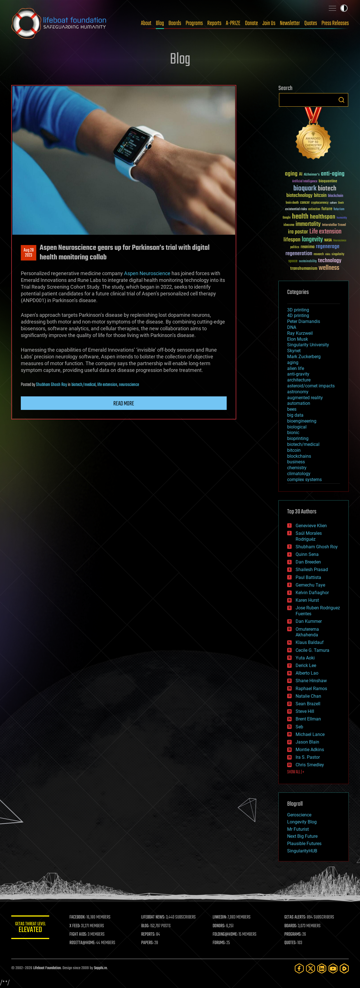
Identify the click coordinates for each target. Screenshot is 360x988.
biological (297, 427)
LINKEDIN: (220, 917)
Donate (251, 23)
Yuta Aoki (305, 658)
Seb (299, 726)
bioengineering (301, 421)
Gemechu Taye (310, 585)
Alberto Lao (307, 673)
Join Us (268, 23)
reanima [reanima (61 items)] (307, 247)
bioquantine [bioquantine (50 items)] (328, 181)
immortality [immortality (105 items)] (308, 224)
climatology (298, 473)
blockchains (299, 456)
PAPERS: (148, 943)
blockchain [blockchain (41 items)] (335, 196)
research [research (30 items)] (319, 254)
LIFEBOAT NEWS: (154, 917)
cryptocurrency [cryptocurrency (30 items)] (319, 203)
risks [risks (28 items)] (327, 254)
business (296, 461)
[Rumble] (344, 968)
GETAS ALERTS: (295, 917)
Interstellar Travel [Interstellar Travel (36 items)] (334, 225)
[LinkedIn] (321, 968)
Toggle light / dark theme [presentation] (344, 8)
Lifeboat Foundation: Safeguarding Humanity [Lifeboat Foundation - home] (59, 23)
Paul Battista (308, 577)
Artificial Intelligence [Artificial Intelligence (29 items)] (304, 181)
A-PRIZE (233, 23)
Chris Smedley (310, 764)
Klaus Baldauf (310, 642)
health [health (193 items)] (300, 217)
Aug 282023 (29, 253)
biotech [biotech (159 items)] (327, 188)
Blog (160, 23)
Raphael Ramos (311, 688)
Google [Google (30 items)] (287, 218)
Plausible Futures (304, 843)
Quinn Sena (307, 554)
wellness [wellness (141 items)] (329, 268)
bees (291, 409)
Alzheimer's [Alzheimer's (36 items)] (312, 175)
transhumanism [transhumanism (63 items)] (303, 268)
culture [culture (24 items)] (333, 203)
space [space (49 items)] (293, 261)
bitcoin (294, 450)
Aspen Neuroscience (147, 273)
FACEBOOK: (79, 917)
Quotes (310, 23)
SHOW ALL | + (295, 772)
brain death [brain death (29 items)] (292, 203)
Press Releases (335, 23)
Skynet (294, 350)
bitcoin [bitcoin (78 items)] (320, 196)
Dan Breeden (308, 562)
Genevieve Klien (311, 525)
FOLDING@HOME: (225, 934)
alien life (295, 368)
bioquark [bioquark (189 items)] (304, 189)
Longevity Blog (302, 822)
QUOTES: (291, 943)
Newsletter (290, 23)
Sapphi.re (100, 968)
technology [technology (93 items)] (329, 261)
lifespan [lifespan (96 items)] (292, 240)
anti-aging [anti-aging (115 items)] (333, 174)
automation (298, 403)
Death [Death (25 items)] (341, 203)
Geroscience (299, 815)
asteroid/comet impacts (311, 386)
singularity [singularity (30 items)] (338, 254)
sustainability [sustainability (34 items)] (308, 262)
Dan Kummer (309, 621)
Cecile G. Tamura (312, 650)
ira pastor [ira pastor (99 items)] (298, 232)
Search (341, 100)
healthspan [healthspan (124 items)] (322, 217)
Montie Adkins (310, 749)
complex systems (304, 479)
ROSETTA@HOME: (84, 943)
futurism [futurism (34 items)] (339, 210)
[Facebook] (299, 968)
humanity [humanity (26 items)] (342, 218)
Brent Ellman (308, 719)
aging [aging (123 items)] (291, 174)
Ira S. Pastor (308, 757)
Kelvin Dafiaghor (312, 592)
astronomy (298, 391)
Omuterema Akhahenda (307, 632)
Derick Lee (306, 665)
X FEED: (76, 926)
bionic (293, 432)
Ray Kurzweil (300, 333)
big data (295, 415)
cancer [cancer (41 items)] (305, 203)
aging (292, 362)
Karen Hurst (307, 600)
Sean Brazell (308, 703)
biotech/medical (83, 385)
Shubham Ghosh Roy (51, 385)
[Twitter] (310, 968)
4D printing (298, 315)
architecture (298, 380)
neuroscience (129, 385)
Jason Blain (307, 742)
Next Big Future (302, 836)
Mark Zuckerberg (304, 356)
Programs (194, 23)
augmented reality (305, 397)
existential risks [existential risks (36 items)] (296, 209)
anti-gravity (298, 374)
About (146, 23)
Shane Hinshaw (311, 680)
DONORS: (219, 926)
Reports (214, 23)
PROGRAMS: (293, 934)
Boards (174, 23)
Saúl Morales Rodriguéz (309, 536)
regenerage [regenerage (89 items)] (327, 247)
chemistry (297, 467)
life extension (107, 385)
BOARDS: (291, 926)
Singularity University (308, 344)
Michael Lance (310, 734)
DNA (291, 327)
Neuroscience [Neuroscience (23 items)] (339, 240)
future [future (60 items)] (326, 209)
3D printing (298, 310)
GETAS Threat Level (31, 928)
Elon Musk (297, 339)
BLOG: (146, 926)
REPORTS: (149, 934)
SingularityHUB (302, 851)
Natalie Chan (308, 696)
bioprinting (298, 438)
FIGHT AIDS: (79, 934)
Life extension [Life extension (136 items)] (325, 231)
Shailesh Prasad (312, 569)
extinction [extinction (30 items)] (314, 209)
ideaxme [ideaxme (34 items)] (289, 225)
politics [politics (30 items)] (294, 247)
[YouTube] (333, 968)
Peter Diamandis (303, 321)
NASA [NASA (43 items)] (328, 240)
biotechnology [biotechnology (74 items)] (299, 196)
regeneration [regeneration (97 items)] (298, 253)
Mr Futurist (298, 829)
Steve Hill (305, 711)
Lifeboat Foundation (47, 968)
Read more (123, 403)
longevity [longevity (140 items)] (312, 239)
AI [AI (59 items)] (300, 174)
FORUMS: (219, 943)
